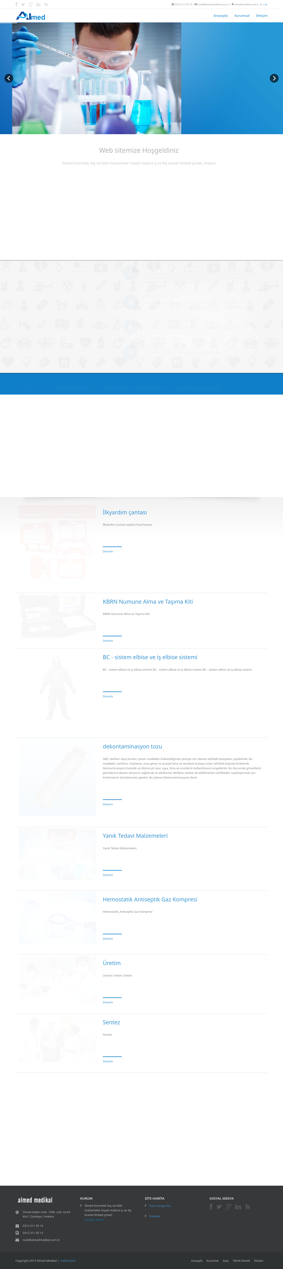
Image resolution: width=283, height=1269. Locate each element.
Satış (226, 1261)
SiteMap (154, 1216)
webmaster (68, 1261)
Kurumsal (242, 15)
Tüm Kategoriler (160, 1206)
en (266, 4)
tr (261, 4)
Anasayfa (221, 15)
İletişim (262, 15)
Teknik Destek (241, 1261)
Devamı (108, 548)
